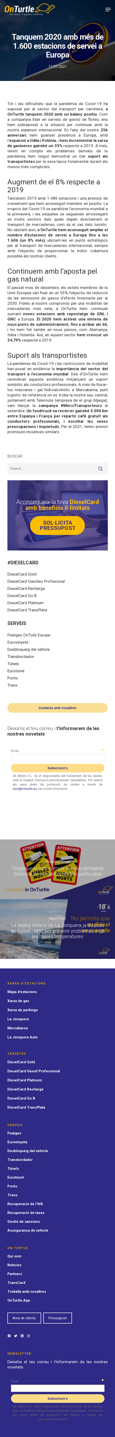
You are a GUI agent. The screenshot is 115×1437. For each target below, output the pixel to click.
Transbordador (20, 656)
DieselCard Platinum (25, 602)
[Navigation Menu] (108, 9)
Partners (14, 1274)
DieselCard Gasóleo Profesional (36, 581)
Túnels (13, 663)
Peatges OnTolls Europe (28, 635)
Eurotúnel (15, 670)
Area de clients (24, 1318)
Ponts (12, 678)
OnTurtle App (18, 1300)
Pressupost (58, 1318)
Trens (12, 685)
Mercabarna (17, 1028)
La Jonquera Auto (22, 1037)
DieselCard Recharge (26, 588)
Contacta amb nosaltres (57, 708)
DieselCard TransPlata (27, 610)
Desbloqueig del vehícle (28, 649)
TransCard (16, 1283)
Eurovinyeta (17, 642)
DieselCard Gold (22, 574)
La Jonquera (18, 1019)
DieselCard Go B (22, 595)
